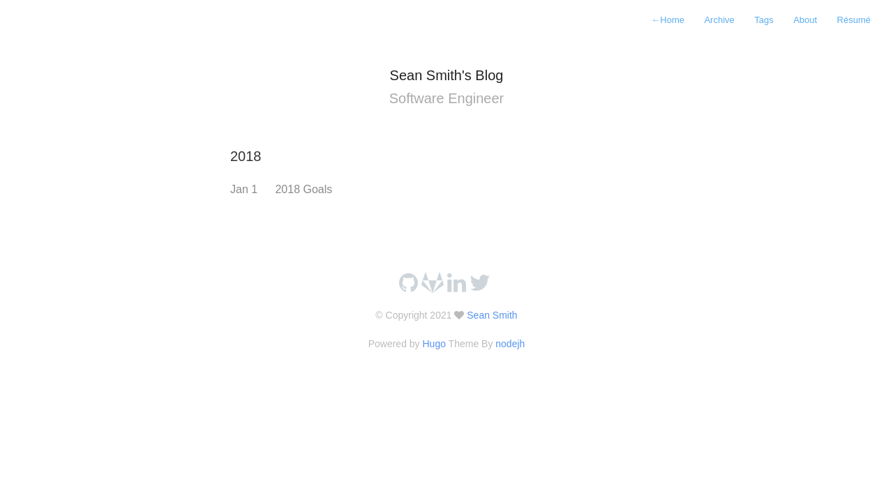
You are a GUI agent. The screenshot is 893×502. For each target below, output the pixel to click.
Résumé (854, 20)
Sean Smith (490, 315)
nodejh (510, 343)
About (805, 20)
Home (667, 20)
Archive (719, 20)
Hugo (433, 343)
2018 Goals (303, 189)
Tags (763, 20)
